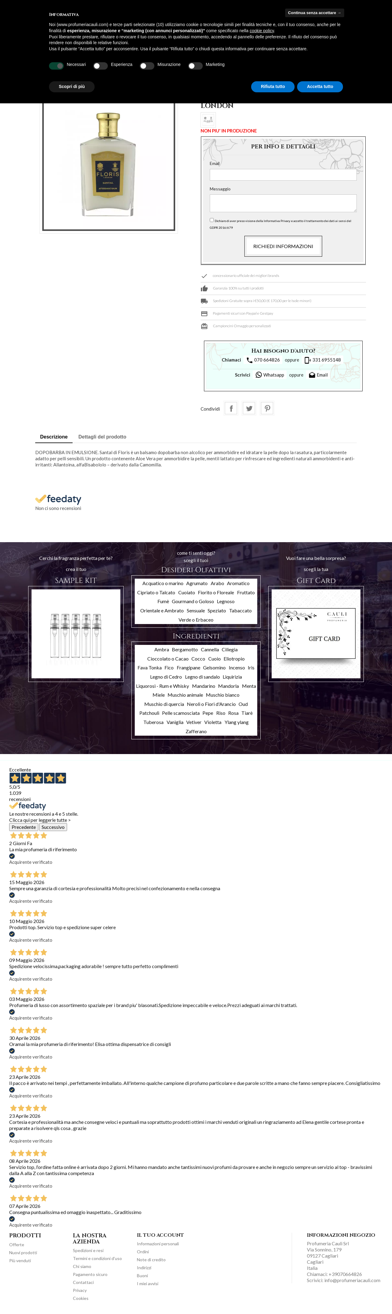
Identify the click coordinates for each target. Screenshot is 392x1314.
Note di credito (151, 1259)
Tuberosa (153, 722)
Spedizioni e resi (88, 1250)
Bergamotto (185, 649)
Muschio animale (185, 695)
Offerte (16, 1244)
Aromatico (238, 583)
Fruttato (246, 592)
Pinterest (267, 408)
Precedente (24, 827)
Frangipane (188, 667)
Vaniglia (175, 722)
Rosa (233, 713)
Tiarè (247, 713)
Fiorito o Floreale (216, 592)
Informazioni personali (158, 1243)
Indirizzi (144, 1267)
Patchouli (149, 713)
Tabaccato (240, 610)
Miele (159, 695)
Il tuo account (160, 1235)
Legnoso (226, 601)
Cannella (210, 649)
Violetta (212, 722)
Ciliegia (230, 649)
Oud (243, 704)
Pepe (207, 713)
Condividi (231, 408)
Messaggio (220, 188)
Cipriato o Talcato (156, 592)
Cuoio (214, 658)
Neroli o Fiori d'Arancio (211, 704)
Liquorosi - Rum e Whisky (162, 686)
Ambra (161, 649)
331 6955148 (322, 360)
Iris (251, 667)
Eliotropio (234, 658)
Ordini (143, 1251)
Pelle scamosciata (181, 713)
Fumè (163, 601)
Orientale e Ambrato (162, 610)
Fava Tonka (150, 667)
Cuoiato (186, 592)
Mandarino (203, 686)
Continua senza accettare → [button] (314, 12)
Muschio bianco (222, 695)
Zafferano (196, 731)
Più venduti (20, 1260)
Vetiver (194, 722)
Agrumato (197, 583)
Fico (169, 667)
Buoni (142, 1275)
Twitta (249, 408)
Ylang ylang (236, 722)
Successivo (53, 827)
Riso (220, 713)
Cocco (198, 658)
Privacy (80, 1290)
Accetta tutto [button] (320, 86)
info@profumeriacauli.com (352, 1280)
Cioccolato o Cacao (168, 658)
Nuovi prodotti (23, 1252)
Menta (249, 686)
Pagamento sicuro (90, 1274)
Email (215, 163)
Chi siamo (82, 1266)
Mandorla (228, 686)
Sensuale (196, 610)
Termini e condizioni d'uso (97, 1258)
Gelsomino (214, 667)
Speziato (217, 610)
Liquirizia (232, 677)
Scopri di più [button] (72, 86)
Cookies (81, 1298)
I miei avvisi (147, 1283)
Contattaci (83, 1282)
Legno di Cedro (166, 677)
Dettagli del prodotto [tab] (102, 436)
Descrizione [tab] (54, 436)
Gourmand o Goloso (193, 601)
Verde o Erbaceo (196, 620)
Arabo (217, 583)
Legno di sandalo (202, 677)
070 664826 (263, 360)
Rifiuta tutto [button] (273, 86)
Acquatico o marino (162, 583)
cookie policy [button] (262, 30)
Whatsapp (269, 374)
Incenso (237, 667)
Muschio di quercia (164, 704)
